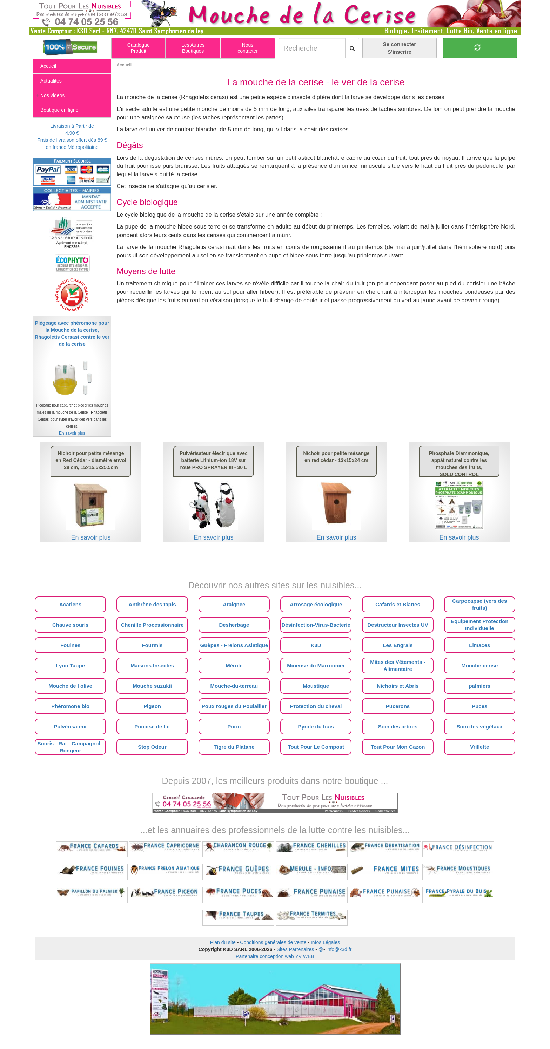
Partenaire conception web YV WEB (275, 956)
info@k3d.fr (339, 949)
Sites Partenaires (295, 949)
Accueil (124, 64)
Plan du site (223, 942)
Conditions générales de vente (273, 942)
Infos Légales (325, 942)
